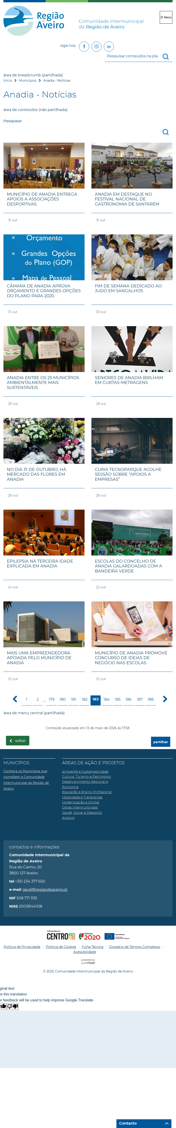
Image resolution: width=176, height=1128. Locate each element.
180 (63, 699)
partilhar (160, 742)
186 (129, 699)
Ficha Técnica (92, 947)
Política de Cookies (61, 947)
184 (107, 699)
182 (85, 699)
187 (140, 699)
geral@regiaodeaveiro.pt (45, 889)
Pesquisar (12, 121)
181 (73, 699)
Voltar (20, 741)
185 (118, 699)
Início (7, 80)
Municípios (27, 80)
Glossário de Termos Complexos (134, 947)
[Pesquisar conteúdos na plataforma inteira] (167, 57)
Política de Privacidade (22, 947)
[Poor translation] (13, 1006)
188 (151, 699)
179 (52, 699)
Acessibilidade (84, 952)
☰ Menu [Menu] (166, 17)
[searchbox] (139, 56)
